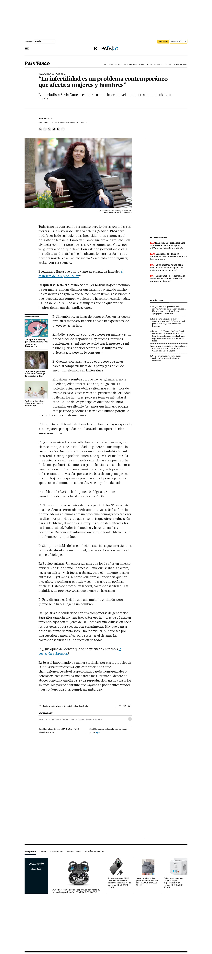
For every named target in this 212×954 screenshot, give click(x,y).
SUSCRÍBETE (163, 42)
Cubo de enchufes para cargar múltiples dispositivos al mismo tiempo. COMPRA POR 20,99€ (173, 882)
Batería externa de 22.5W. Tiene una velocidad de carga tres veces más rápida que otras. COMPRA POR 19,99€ (119, 882)
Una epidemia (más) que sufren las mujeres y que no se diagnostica (36, 343)
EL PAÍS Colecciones (94, 851)
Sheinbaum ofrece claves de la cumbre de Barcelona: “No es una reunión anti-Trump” (167, 278)
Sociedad (99, 719)
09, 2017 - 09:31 (51, 122)
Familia (65, 719)
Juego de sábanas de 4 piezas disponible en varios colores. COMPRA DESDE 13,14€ (147, 881)
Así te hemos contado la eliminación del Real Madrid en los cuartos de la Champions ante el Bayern (169, 348)
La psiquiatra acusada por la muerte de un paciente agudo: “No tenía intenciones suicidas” (166, 267)
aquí (98, 732)
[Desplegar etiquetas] (130, 719)
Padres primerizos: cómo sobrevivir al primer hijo (35, 403)
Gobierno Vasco (130, 64)
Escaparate (30, 851)
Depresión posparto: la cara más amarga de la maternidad (35, 374)
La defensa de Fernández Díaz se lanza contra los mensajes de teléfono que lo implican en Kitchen (167, 246)
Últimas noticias (180, 64)
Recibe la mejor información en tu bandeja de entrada (65, 706)
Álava (141, 64)
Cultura (81, 719)
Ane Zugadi (45, 118)
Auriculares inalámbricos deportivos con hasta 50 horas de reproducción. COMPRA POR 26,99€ (76, 891)
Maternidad (43, 719)
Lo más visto (156, 300)
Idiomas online (74, 851)
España (89, 719)
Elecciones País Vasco (113, 64)
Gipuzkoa (158, 64)
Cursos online (56, 851)
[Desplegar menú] (27, 48)
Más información (46, 732)
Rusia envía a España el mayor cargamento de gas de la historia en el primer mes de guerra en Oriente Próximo (168, 322)
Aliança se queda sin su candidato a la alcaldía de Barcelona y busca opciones (168, 257)
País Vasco (37, 63)
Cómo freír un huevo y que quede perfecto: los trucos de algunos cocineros (166, 358)
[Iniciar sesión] (178, 42)
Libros (72, 719)
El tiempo (168, 64)
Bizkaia (149, 64)
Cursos (43, 851)
